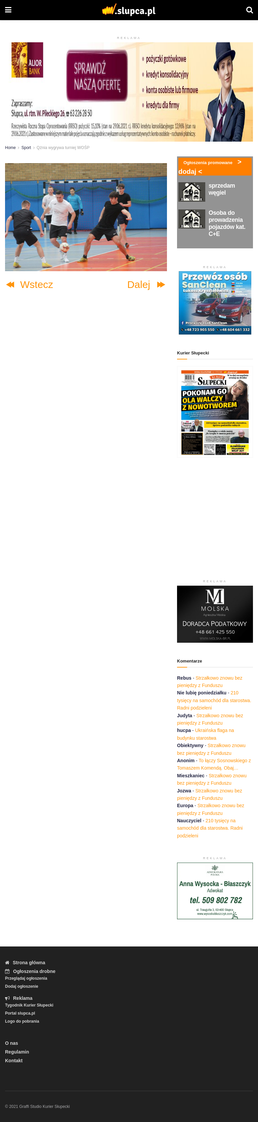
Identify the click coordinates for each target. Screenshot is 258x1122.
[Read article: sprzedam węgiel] (191, 191)
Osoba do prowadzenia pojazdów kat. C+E (227, 223)
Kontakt (14, 1060)
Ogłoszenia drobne (30, 971)
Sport (26, 147)
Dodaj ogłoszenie (21, 986)
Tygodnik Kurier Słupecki (29, 1005)
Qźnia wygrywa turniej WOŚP (63, 147)
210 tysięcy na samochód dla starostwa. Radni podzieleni (214, 700)
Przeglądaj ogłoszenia (26, 978)
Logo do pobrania (22, 1021)
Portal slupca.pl (20, 1013)
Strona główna (25, 962)
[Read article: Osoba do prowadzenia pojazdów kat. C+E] (191, 219)
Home (10, 147)
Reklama (19, 998)
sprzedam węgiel (222, 189)
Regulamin (17, 1052)
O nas (11, 1043)
